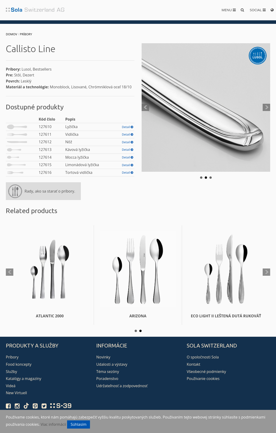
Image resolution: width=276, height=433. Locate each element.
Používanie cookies (203, 378)
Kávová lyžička (77, 149)
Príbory (26, 34)
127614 (45, 157)
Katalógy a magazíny (23, 378)
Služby (11, 371)
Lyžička (71, 126)
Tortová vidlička (78, 172)
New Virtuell (16, 392)
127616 (45, 172)
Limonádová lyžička (82, 164)
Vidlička (71, 134)
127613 (45, 149)
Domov (11, 34)
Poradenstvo (107, 378)
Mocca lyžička (77, 157)
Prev (145, 107)
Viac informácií (53, 424)
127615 (45, 164)
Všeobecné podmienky (206, 371)
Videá (10, 385)
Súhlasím (78, 424)
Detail (127, 127)
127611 (45, 134)
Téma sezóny (107, 371)
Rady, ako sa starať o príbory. (50, 191)
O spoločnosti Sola (203, 357)
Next (266, 107)
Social (258, 9)
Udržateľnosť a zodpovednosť (121, 385)
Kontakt (193, 364)
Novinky (103, 357)
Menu (229, 9)
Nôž (68, 141)
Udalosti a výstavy (111, 364)
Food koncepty (18, 364)
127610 (45, 126)
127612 (45, 141)
